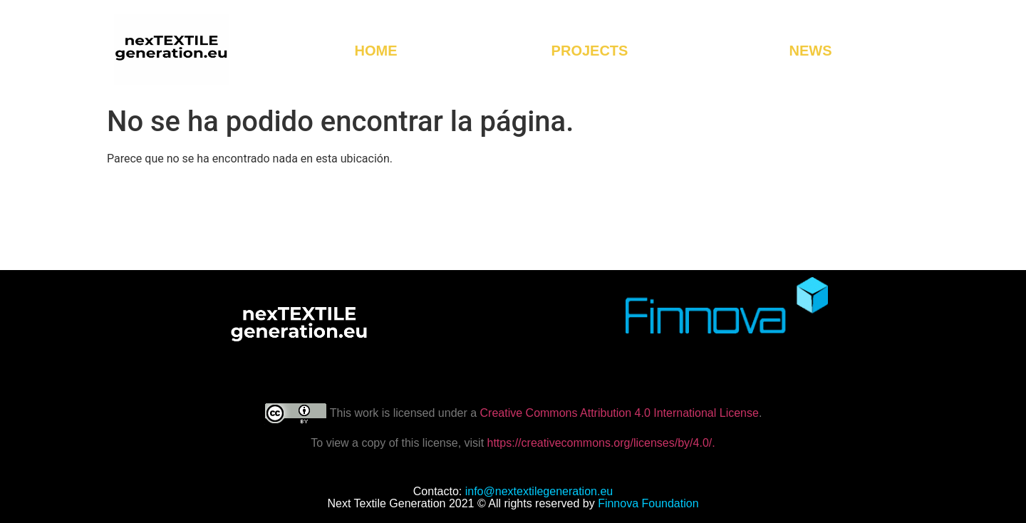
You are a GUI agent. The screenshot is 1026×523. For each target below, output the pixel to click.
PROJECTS (593, 50)
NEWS (810, 50)
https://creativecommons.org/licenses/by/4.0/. (599, 443)
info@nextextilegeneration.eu (539, 491)
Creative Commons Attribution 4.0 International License (619, 413)
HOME (376, 50)
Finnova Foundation (648, 503)
